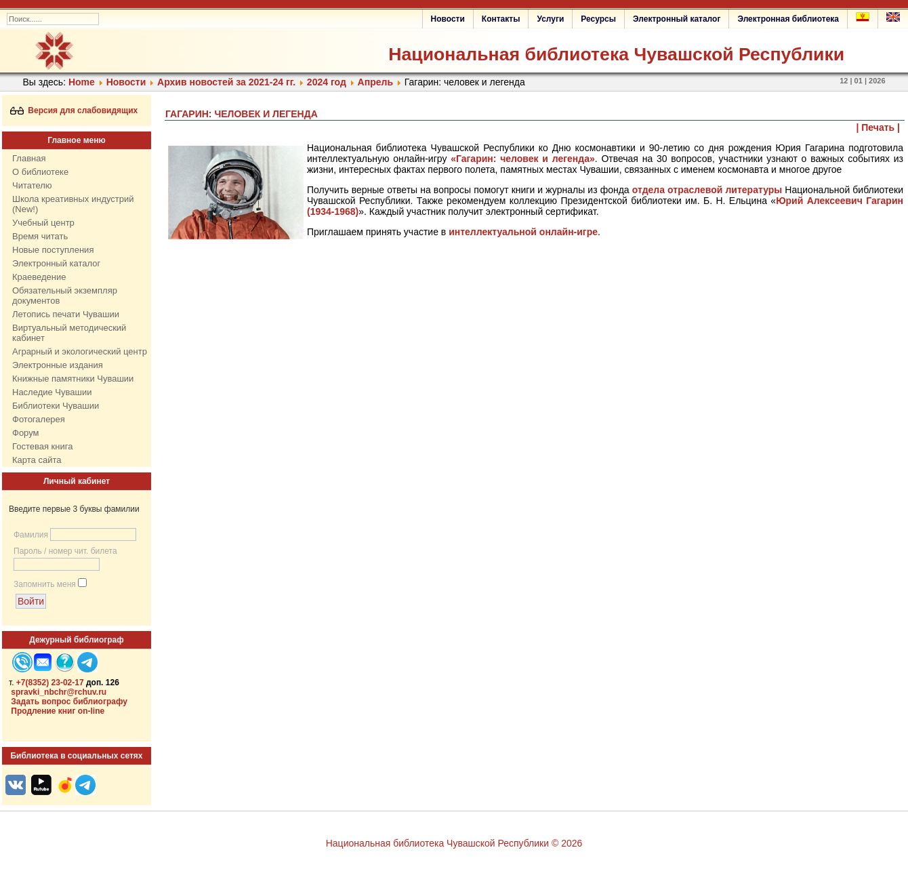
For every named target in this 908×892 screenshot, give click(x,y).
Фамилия (31, 535)
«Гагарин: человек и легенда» (523, 158)
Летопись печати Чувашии (65, 314)
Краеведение (39, 277)
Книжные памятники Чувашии (72, 378)
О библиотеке (40, 172)
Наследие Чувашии (51, 392)
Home (81, 82)
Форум (25, 433)
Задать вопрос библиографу (69, 701)
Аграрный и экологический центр (79, 351)
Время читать (40, 236)
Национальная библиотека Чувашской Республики (616, 54)
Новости (448, 19)
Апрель (375, 82)
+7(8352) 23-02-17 (50, 682)
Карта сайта (36, 460)
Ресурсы (598, 19)
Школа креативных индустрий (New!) (73, 204)
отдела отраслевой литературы (707, 189)
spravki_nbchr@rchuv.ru (58, 692)
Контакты (501, 19)
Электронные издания (57, 365)
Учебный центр (43, 223)
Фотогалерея (38, 419)
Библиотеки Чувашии (55, 406)
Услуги (550, 19)
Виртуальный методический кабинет (69, 333)
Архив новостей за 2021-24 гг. (226, 82)
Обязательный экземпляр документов (64, 295)
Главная (28, 158)
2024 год (326, 82)
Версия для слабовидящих (74, 110)
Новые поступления (53, 250)
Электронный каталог (676, 19)
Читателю (32, 185)
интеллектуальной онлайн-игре (523, 231)
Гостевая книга (42, 446)
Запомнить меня (45, 584)
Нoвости (126, 82)
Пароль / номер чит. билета (65, 551)
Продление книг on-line (57, 711)
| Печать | (879, 127)
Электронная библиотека (788, 19)
